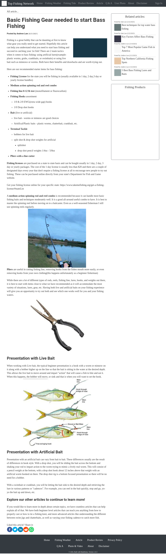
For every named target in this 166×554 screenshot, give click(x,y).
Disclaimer (141, 3)
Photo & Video (75, 546)
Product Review (86, 3)
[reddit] (26, 529)
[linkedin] (20, 529)
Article (99, 3)
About (131, 3)
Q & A (109, 3)
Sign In (158, 3)
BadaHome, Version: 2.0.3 (89, 552)
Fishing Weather (53, 3)
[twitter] (15, 529)
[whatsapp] (31, 529)
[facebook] (9, 529)
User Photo (120, 3)
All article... (13, 11)
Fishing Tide (70, 3)
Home (40, 3)
